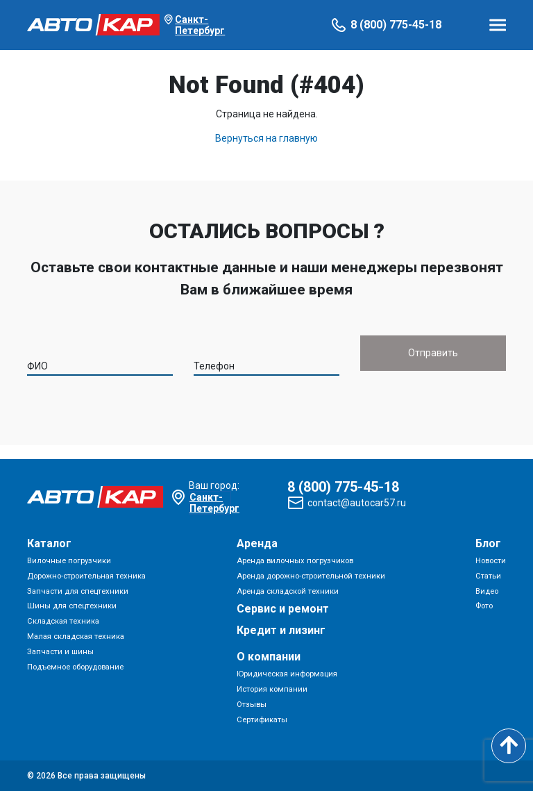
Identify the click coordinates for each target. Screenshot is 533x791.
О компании (269, 656)
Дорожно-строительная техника (86, 576)
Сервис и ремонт (283, 608)
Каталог (49, 543)
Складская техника (63, 621)
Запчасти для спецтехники (77, 591)
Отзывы (251, 704)
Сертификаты (262, 719)
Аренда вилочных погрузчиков (295, 560)
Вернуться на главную (266, 138)
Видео (486, 591)
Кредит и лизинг (281, 630)
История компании (272, 689)
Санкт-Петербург (200, 25)
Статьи (488, 576)
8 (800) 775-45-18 (395, 24)
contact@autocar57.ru (356, 502)
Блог (488, 543)
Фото (484, 605)
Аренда (257, 543)
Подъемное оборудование (75, 667)
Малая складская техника (75, 636)
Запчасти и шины (60, 651)
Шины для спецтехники (72, 605)
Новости (490, 560)
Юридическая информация (287, 673)
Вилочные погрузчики (69, 560)
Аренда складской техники (288, 591)
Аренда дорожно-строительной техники (311, 576)
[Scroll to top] (508, 745)
